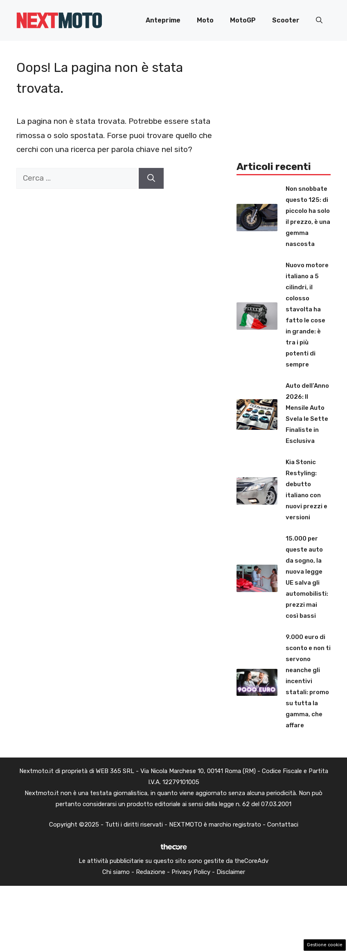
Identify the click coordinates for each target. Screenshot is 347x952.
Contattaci (282, 824)
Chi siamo (116, 872)
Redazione (150, 872)
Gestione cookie (324, 945)
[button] (319, 20)
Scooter (286, 20)
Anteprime (163, 20)
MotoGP (243, 20)
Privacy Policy (190, 872)
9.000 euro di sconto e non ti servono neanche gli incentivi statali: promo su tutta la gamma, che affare (308, 681)
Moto (205, 20)
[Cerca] (151, 178)
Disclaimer (230, 872)
